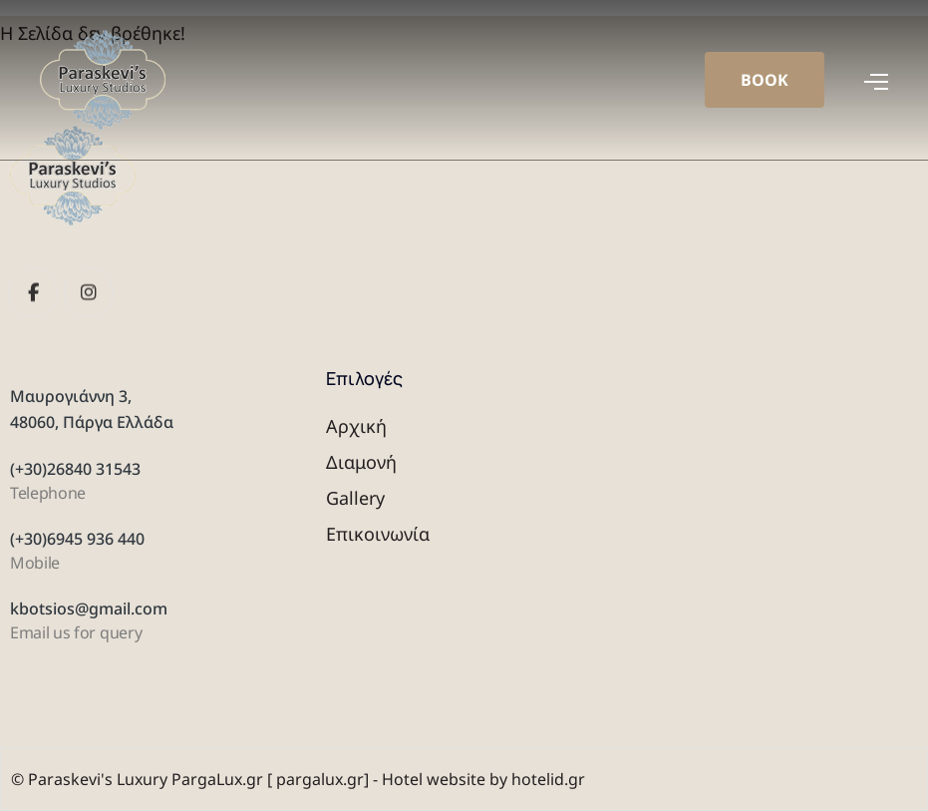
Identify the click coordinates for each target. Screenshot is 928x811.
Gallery (355, 498)
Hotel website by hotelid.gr (483, 779)
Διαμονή (361, 462)
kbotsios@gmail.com (88, 608)
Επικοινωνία (378, 534)
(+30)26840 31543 (75, 469)
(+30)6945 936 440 (77, 539)
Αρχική (356, 426)
